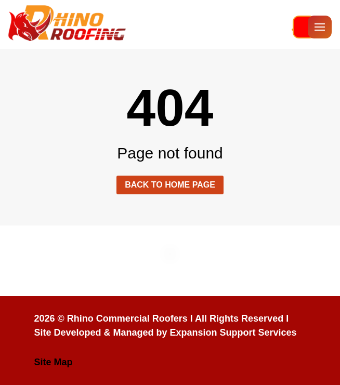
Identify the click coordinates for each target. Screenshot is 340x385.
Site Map (53, 362)
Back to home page (170, 184)
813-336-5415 (293, 30)
